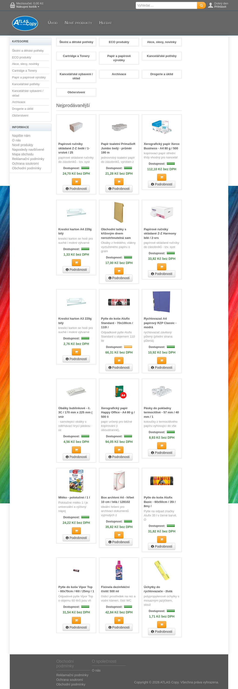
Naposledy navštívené (28, 149)
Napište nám (21, 135)
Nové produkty (78, 22)
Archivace (18, 102)
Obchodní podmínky (26, 168)
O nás (16, 140)
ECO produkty (21, 57)
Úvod (52, 22)
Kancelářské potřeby (26, 84)
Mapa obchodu (23, 154)
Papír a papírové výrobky (29, 77)
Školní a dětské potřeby (28, 50)
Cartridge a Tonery (24, 70)
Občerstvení (20, 115)
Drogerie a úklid (22, 108)
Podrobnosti (76, 189)
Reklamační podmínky (28, 159)
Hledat (105, 22)
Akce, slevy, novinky (25, 64)
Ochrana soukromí (25, 163)
